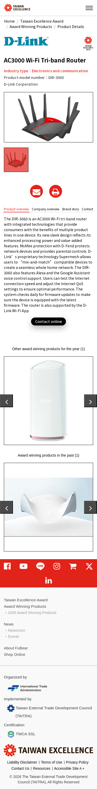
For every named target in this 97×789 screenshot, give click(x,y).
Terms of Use (51, 762)
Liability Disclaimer (22, 762)
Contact (87, 209)
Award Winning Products (31, 26)
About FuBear (16, 648)
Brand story (70, 209)
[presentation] (6, 400)
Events (13, 636)
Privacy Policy (77, 762)
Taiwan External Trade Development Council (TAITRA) (49, 711)
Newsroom (16, 630)
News (9, 624)
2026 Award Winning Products (32, 612)
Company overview (45, 209)
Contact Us (20, 768)
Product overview (16, 209)
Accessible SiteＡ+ (69, 768)
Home (9, 21)
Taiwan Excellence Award (41, 21)
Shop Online (14, 654)
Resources (41, 768)
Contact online (48, 321)
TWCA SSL (21, 734)
